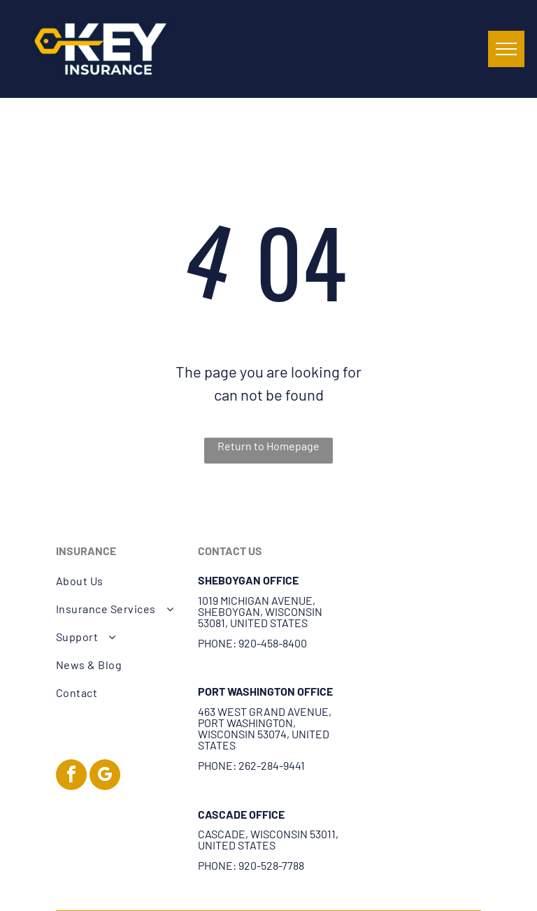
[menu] (506, 49)
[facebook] (71, 776)
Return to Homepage (268, 445)
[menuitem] (119, 581)
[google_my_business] (105, 776)
